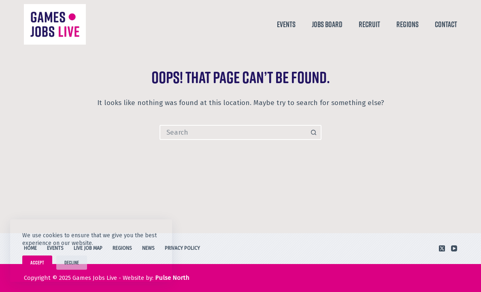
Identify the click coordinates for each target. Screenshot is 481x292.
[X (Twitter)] (442, 248)
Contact (446, 24)
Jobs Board (327, 24)
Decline (71, 262)
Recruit (369, 24)
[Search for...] (233, 132)
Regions (407, 24)
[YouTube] (454, 248)
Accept (37, 262)
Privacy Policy (182, 248)
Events (286, 24)
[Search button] (313, 132)
